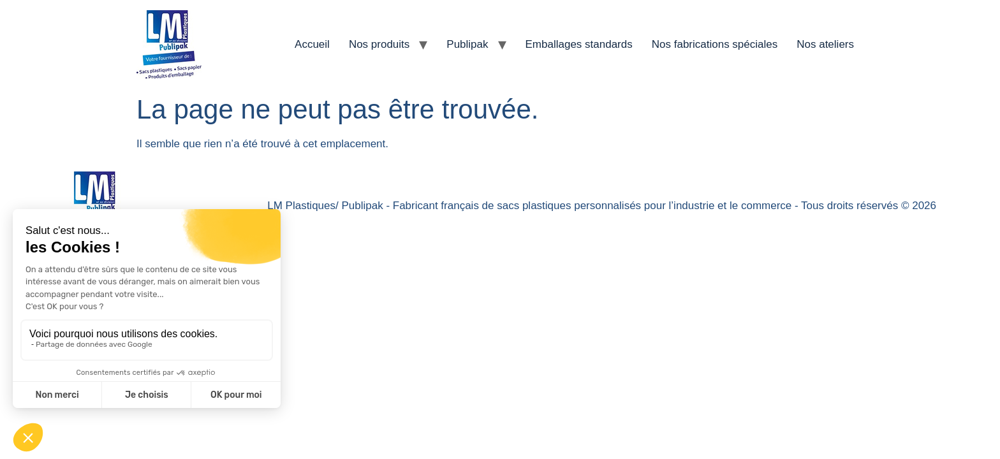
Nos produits (379, 44)
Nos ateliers (825, 44)
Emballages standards (579, 44)
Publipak (467, 44)
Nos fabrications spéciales (714, 44)
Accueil (312, 44)
